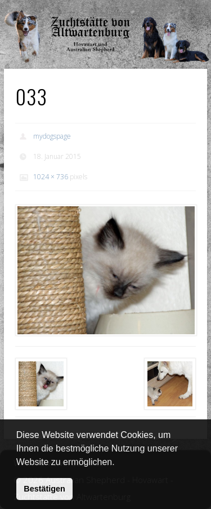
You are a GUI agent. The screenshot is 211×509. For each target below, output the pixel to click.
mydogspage (52, 136)
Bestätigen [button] (44, 488)
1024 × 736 (50, 177)
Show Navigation (170, 11)
